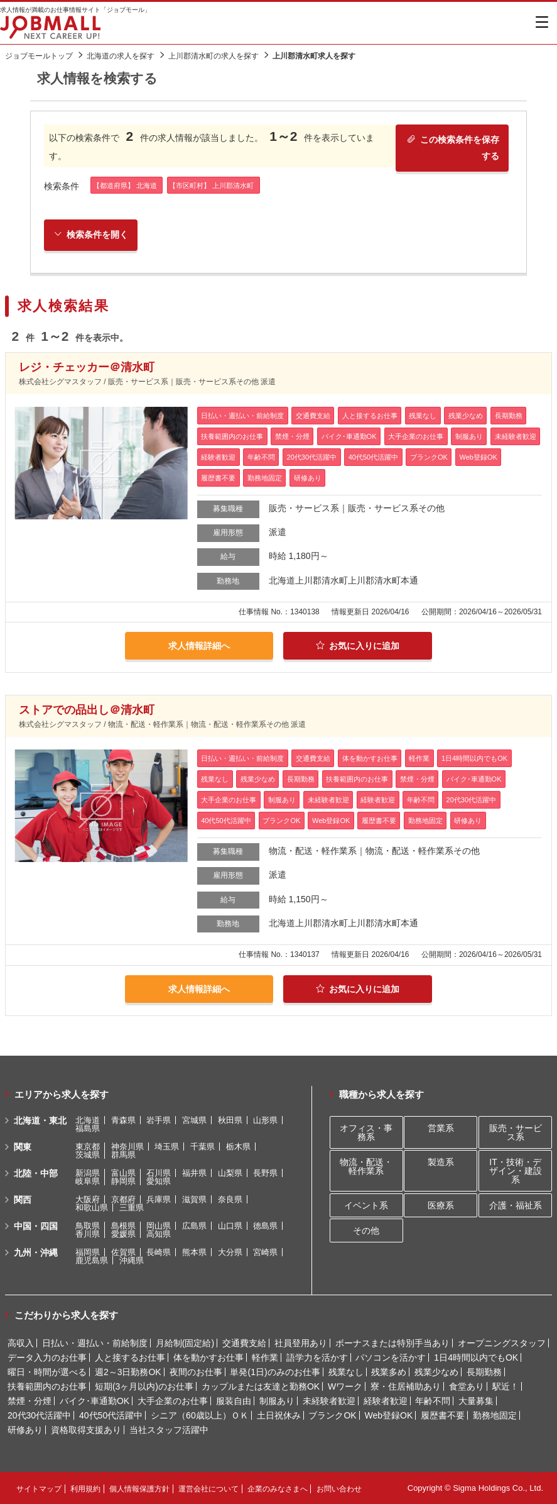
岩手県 (158, 1120)
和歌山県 (91, 1207)
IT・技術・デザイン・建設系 (515, 1171)
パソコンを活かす (390, 1357)
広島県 (194, 1226)
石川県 (158, 1173)
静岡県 (123, 1181)
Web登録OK (389, 1415)
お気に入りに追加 (357, 646)
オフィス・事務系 (366, 1132)
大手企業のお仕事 (173, 1401)
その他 (366, 1230)
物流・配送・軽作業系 (366, 1166)
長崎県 (158, 1252)
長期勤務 (484, 1372)
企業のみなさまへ (277, 1489)
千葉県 (202, 1146)
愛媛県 (123, 1234)
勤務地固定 (495, 1415)
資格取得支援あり (86, 1430)
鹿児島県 (91, 1260)
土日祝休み (279, 1415)
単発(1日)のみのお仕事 (275, 1372)
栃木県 (238, 1146)
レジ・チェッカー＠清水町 (86, 367)
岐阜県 (87, 1181)
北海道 (87, 1120)
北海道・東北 (40, 1120)
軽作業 (265, 1357)
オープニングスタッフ (502, 1343)
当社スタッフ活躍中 (168, 1430)
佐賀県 (123, 1252)
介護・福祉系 (515, 1205)
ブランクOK (332, 1415)
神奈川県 (127, 1146)
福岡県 (87, 1252)
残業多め (388, 1372)
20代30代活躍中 (39, 1415)
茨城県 (87, 1155)
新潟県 (87, 1173)
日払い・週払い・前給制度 (95, 1343)
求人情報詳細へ (199, 646)
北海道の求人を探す (120, 56)
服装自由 (233, 1401)
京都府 (123, 1199)
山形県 (265, 1120)
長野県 (265, 1173)
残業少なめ (436, 1372)
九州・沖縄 (36, 1252)
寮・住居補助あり (405, 1386)
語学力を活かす (317, 1357)
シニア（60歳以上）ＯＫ (200, 1415)
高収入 (21, 1343)
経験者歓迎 (386, 1401)
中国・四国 (36, 1226)
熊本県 (194, 1252)
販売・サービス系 (515, 1132)
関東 (22, 1147)
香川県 (87, 1234)
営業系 (441, 1128)
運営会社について (208, 1489)
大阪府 (87, 1199)
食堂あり (466, 1386)
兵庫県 (158, 1199)
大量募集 (476, 1401)
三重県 (131, 1207)
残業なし (346, 1372)
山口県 (230, 1226)
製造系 (441, 1162)
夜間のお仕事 (196, 1372)
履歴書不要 (443, 1415)
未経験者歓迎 (329, 1401)
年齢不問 (432, 1401)
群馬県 (123, 1155)
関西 (22, 1200)
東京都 (87, 1146)
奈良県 (230, 1199)
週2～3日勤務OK (128, 1372)
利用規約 (85, 1489)
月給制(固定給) (185, 1343)
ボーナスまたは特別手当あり (392, 1343)
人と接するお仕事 (130, 1357)
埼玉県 (166, 1146)
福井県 (194, 1173)
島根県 (123, 1226)
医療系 (441, 1205)
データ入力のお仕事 (47, 1357)
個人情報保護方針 (139, 1489)
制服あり (277, 1401)
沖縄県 (131, 1260)
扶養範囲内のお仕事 (47, 1386)
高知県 (158, 1234)
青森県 (123, 1120)
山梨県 (230, 1173)
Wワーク (345, 1386)
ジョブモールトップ (39, 56)
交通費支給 (244, 1343)
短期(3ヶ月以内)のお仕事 (144, 1386)
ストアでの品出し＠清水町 (86, 710)
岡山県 (158, 1226)
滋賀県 (194, 1199)
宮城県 (194, 1120)
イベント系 (366, 1205)
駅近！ (505, 1386)
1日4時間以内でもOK (476, 1357)
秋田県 (230, 1120)
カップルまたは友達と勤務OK (261, 1386)
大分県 (230, 1252)
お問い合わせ (339, 1489)
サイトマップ (39, 1489)
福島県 (87, 1128)
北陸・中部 (36, 1173)
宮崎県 (265, 1252)
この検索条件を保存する (453, 147)
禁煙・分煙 (29, 1401)
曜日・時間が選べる (47, 1372)
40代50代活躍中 (111, 1415)
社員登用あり (300, 1343)
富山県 (123, 1173)
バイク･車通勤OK (94, 1401)
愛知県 (158, 1181)
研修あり (25, 1430)
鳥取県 (87, 1226)
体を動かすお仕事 (208, 1357)
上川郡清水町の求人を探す (213, 56)
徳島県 (265, 1226)
